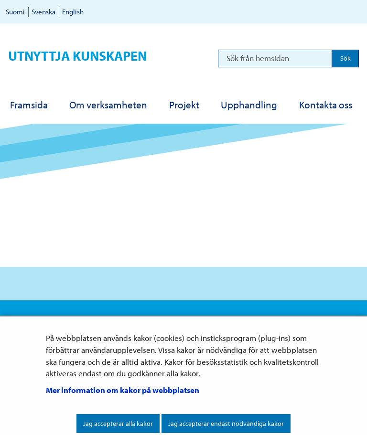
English (73, 11)
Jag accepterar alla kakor (118, 423)
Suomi (15, 11)
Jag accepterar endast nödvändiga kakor (226, 423)
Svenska (43, 11)
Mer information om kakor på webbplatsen (122, 390)
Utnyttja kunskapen (77, 55)
